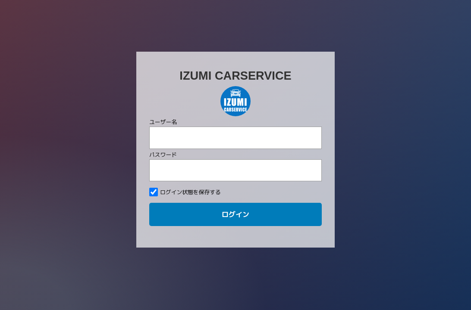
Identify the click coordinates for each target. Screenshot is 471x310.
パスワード (163, 121)
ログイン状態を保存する (185, 159)
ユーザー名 (163, 89)
